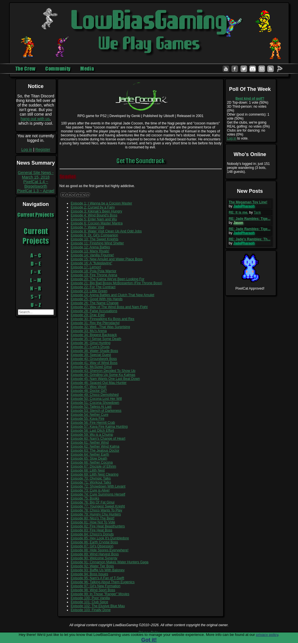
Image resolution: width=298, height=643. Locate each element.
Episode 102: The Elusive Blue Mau (98, 606)
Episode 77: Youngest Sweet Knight (98, 506)
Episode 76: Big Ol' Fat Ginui (93, 502)
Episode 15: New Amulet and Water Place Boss (107, 259)
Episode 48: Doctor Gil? (89, 391)
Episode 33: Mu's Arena (89, 331)
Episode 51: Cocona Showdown (95, 403)
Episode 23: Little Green (89, 291)
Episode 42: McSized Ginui (91, 367)
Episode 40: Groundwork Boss (94, 359)
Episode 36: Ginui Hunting (90, 343)
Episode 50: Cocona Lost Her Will (96, 399)
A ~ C (35, 255)
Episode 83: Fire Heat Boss (91, 530)
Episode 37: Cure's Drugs (90, 347)
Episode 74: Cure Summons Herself (98, 494)
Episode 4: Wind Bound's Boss (94, 215)
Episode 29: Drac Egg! (88, 315)
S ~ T (36, 297)
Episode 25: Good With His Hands (97, 299)
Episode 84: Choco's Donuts (92, 534)
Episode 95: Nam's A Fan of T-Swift (97, 578)
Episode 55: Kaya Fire (87, 419)
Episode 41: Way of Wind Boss (94, 363)
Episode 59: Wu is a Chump (92, 435)
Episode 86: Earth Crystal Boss (94, 542)
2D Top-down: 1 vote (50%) (247, 103)
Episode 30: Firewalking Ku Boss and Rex (102, 319)
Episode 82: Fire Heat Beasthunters (98, 526)
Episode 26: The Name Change (95, 303)
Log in (26, 149)
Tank (257, 212)
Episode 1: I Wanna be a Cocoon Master (101, 203)
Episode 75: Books (85, 498)
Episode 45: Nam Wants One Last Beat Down (105, 379)
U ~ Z (36, 305)
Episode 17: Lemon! (86, 267)
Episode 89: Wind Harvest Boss (95, 554)
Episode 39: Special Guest (91, 355)
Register (42, 149)
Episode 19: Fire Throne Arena (94, 275)
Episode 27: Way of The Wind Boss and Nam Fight (109, 307)
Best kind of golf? (249, 99)
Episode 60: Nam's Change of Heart (98, 439)
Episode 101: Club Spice (89, 602)
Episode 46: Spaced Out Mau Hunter (99, 383)
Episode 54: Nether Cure (89, 415)
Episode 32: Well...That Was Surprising (100, 327)
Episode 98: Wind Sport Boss (93, 590)
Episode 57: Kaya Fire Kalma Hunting (99, 427)
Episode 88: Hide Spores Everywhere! (100, 550)
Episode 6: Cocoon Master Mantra (97, 223)
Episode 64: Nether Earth (90, 454)
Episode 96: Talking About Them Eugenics (103, 582)
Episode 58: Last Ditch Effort (92, 431)
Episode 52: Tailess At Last (91, 407)
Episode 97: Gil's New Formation (95, 586)
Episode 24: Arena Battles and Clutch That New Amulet (112, 295)
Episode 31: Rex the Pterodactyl (95, 323)
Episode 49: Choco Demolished (95, 395)
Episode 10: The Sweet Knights (94, 239)
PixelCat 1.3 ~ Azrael (35, 191)
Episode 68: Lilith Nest (88, 470)
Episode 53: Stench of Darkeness (96, 411)
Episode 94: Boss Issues (89, 574)
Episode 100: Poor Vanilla (90, 598)
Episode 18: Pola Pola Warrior (93, 271)
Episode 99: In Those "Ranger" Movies (100, 594)
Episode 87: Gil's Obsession (92, 546)
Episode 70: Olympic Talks (91, 478)
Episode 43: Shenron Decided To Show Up (103, 371)
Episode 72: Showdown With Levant (98, 486)
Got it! (149, 640)
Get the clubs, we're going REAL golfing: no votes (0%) (248, 124)
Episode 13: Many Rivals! (90, 251)
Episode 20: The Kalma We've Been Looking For (108, 279)
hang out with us (35, 118)
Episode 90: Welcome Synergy (94, 558)
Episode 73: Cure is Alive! (90, 490)
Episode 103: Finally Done (91, 610)
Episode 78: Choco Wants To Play (96, 510)
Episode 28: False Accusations (94, 311)
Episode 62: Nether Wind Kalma (95, 447)
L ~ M (35, 280)
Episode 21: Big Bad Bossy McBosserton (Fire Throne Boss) (116, 283)
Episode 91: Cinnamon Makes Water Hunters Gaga (110, 562)
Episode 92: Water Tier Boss (92, 566)
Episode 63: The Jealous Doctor (95, 450)
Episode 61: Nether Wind (90, 443)
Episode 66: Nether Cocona (92, 462)
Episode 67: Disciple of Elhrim (93, 466)
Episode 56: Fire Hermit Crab (93, 423)
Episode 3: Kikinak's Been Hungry (96, 211)
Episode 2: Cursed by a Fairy (93, 207)
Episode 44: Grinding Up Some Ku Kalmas (103, 375)
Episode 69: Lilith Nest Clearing (94, 474)
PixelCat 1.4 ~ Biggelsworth (35, 184)
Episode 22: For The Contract (93, 287)
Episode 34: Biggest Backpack (94, 335)
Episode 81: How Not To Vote (93, 522)
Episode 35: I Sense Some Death (96, 339)
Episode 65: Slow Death (89, 458)
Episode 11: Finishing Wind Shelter (97, 243)
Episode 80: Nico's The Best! (93, 518)
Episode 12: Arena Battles (90, 247)
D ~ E (36, 264)
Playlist (75, 195)
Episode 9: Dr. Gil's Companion (94, 235)
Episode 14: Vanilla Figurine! (92, 255)
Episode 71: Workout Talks (91, 482)
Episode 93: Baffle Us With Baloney (98, 570)
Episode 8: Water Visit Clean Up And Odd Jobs (106, 231)
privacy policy (267, 634)
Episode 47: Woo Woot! (89, 387)
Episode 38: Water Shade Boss (94, 351)
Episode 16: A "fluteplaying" (91, 263)
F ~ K (36, 272)
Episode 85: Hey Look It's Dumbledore (100, 538)
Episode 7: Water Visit (87, 227)
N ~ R (35, 288)
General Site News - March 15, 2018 (36, 174)
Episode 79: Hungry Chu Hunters (96, 514)
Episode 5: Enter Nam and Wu (94, 219)
